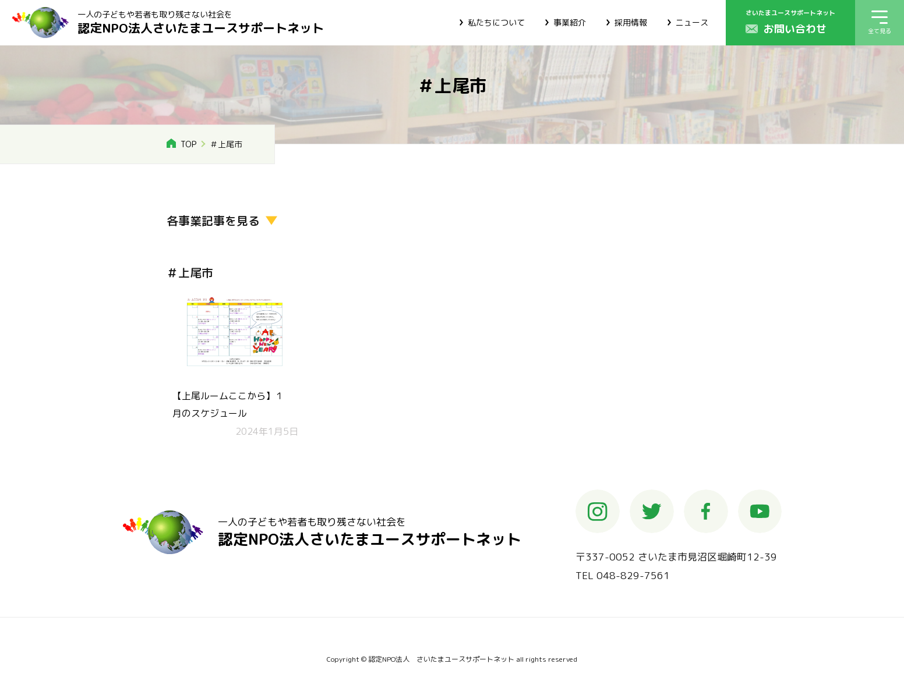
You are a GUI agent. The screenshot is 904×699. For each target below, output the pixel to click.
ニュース (692, 22)
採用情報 (631, 22)
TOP (188, 144)
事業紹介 (569, 22)
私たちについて (496, 22)
